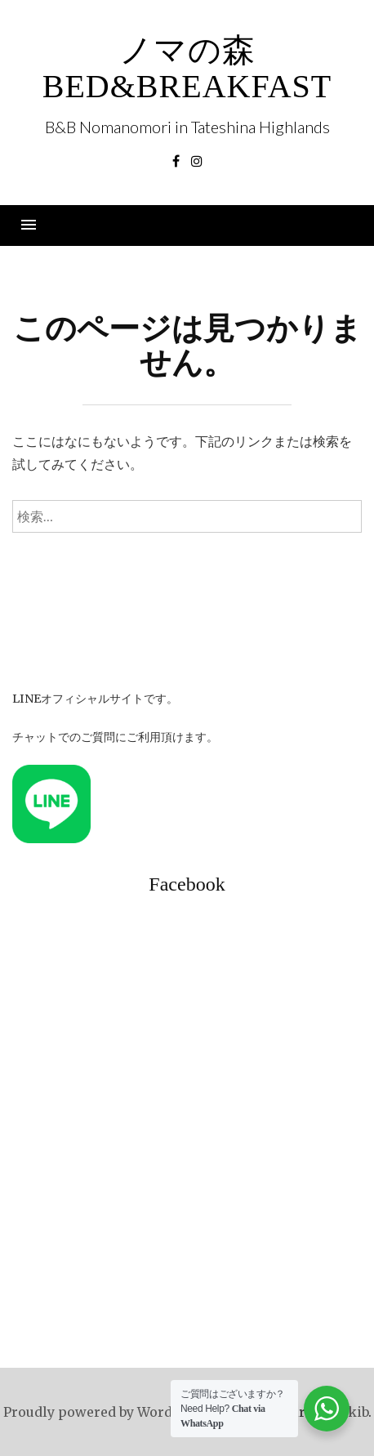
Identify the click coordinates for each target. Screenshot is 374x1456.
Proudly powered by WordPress (106, 1412)
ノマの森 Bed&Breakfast (187, 68)
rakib (351, 1412)
